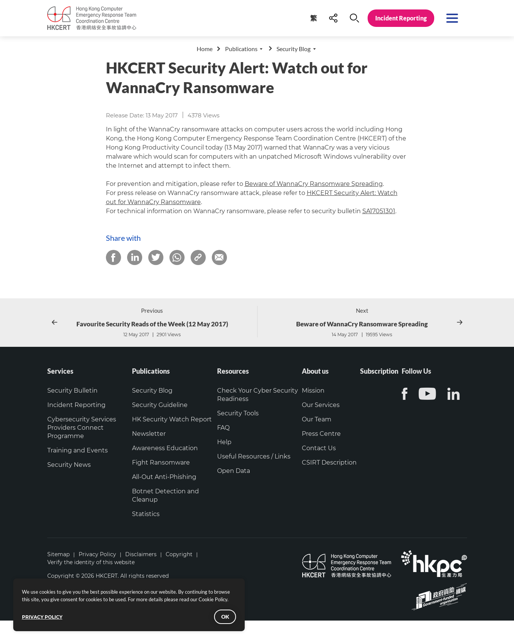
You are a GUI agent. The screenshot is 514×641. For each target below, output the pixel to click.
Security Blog (293, 48)
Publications (241, 48)
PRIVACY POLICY (47, 613)
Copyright (179, 574)
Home (205, 48)
